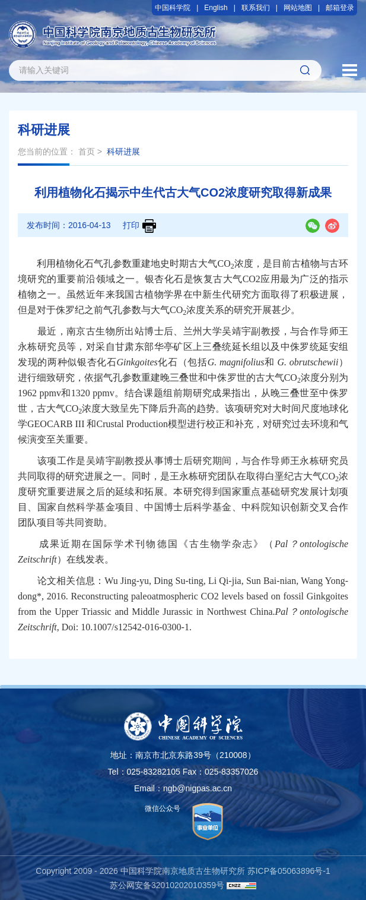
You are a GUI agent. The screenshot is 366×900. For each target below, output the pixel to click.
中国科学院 (172, 8)
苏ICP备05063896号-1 (288, 871)
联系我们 (255, 8)
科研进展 (123, 151)
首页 (86, 151)
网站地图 (298, 8)
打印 (139, 226)
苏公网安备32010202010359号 (167, 885)
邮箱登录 (340, 8)
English (215, 8)
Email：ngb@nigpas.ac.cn (183, 788)
